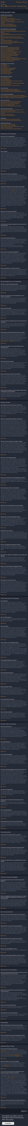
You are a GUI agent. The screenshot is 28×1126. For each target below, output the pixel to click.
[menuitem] (3, 2)
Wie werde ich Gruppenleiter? (6, 82)
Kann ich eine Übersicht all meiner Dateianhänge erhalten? (11, 120)
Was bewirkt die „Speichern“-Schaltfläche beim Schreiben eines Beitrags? (14, 58)
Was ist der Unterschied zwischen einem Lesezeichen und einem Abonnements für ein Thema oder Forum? (12, 110)
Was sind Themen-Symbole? (6, 73)
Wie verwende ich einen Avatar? (6, 40)
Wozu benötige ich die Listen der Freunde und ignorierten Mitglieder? (13, 95)
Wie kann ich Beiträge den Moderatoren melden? (9, 57)
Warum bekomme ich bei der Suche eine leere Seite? (10, 103)
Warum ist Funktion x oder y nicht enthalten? (8, 125)
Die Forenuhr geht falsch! (5, 33)
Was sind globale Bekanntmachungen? (7, 69)
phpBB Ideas (6, 1065)
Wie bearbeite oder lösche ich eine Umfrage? (9, 53)
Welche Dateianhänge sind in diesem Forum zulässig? (10, 119)
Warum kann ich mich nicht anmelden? (7, 20)
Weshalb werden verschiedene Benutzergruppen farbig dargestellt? (12, 83)
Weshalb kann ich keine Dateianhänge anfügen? (9, 55)
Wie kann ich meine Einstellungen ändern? (8, 30)
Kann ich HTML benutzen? (5, 65)
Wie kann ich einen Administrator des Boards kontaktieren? (11, 128)
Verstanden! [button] (8, 1123)
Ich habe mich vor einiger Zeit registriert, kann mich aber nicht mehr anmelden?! (12, 22)
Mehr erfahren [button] (9, 1119)
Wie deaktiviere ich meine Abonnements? (8, 115)
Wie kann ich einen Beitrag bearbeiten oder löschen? (10, 48)
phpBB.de (12, 341)
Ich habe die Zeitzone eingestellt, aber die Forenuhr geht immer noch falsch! (13, 35)
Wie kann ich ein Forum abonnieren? (7, 114)
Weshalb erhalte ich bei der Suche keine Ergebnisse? (10, 102)
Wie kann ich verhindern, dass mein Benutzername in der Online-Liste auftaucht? (13, 32)
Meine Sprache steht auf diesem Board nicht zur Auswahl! (11, 36)
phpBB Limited (3, 341)
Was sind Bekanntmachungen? (6, 70)
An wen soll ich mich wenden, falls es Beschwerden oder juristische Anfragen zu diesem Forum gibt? (12, 127)
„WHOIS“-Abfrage (10, 1077)
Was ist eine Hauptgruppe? (5, 84)
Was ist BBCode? (4, 64)
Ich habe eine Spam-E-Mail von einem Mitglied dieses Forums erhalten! (13, 91)
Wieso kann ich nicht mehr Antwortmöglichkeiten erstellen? (11, 51)
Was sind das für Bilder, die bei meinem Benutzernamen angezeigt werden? (12, 39)
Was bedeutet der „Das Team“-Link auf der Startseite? (10, 85)
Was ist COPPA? (4, 17)
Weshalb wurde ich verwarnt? (6, 56)
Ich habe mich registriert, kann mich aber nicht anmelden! (11, 19)
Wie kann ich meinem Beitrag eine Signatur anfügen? (10, 49)
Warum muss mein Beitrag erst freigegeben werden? (10, 59)
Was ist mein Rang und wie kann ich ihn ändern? (9, 41)
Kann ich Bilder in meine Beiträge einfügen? (8, 68)
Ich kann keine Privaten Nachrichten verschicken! (9, 89)
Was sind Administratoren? (5, 77)
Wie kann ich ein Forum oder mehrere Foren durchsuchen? (11, 101)
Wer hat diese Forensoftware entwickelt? (8, 124)
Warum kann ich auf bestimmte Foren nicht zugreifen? (10, 54)
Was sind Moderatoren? (5, 78)
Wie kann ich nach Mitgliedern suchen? (7, 104)
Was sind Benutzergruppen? (6, 79)
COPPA (13, 190)
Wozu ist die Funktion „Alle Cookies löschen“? (9, 26)
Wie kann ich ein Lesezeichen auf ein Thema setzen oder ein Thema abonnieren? (13, 113)
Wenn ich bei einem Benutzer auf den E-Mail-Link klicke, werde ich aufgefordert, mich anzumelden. (12, 43)
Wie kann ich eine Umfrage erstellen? (7, 50)
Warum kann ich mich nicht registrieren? (8, 18)
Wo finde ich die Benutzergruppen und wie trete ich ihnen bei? (12, 80)
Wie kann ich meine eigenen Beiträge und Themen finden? (11, 105)
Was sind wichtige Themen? (6, 71)
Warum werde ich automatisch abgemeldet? (8, 25)
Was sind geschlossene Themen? (7, 72)
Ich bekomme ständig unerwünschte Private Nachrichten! (11, 90)
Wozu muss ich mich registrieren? (7, 16)
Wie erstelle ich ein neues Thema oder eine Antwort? (10, 47)
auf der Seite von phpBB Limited (14, 1055)
